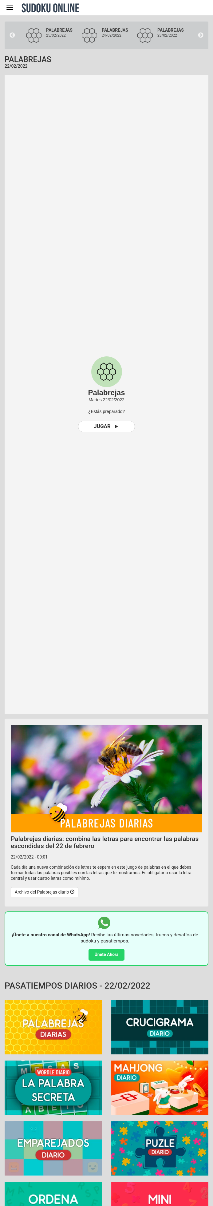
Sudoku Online (50, 7)
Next (201, 35)
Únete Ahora (107, 954)
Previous (12, 35)
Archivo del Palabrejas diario (44, 892)
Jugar (106, 426)
